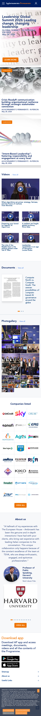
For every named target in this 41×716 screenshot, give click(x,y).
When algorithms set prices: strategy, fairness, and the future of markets (20, 203)
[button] (18, 311)
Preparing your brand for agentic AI (10, 225)
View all (15, 175)
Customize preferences (22, 710)
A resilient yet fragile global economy (30, 225)
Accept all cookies (21, 713)
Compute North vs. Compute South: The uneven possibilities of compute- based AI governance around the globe (32, 290)
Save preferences (8, 710)
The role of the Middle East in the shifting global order (10, 247)
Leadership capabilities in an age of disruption (30, 247)
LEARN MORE (10, 60)
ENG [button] (6, 8)
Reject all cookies (8, 713)
